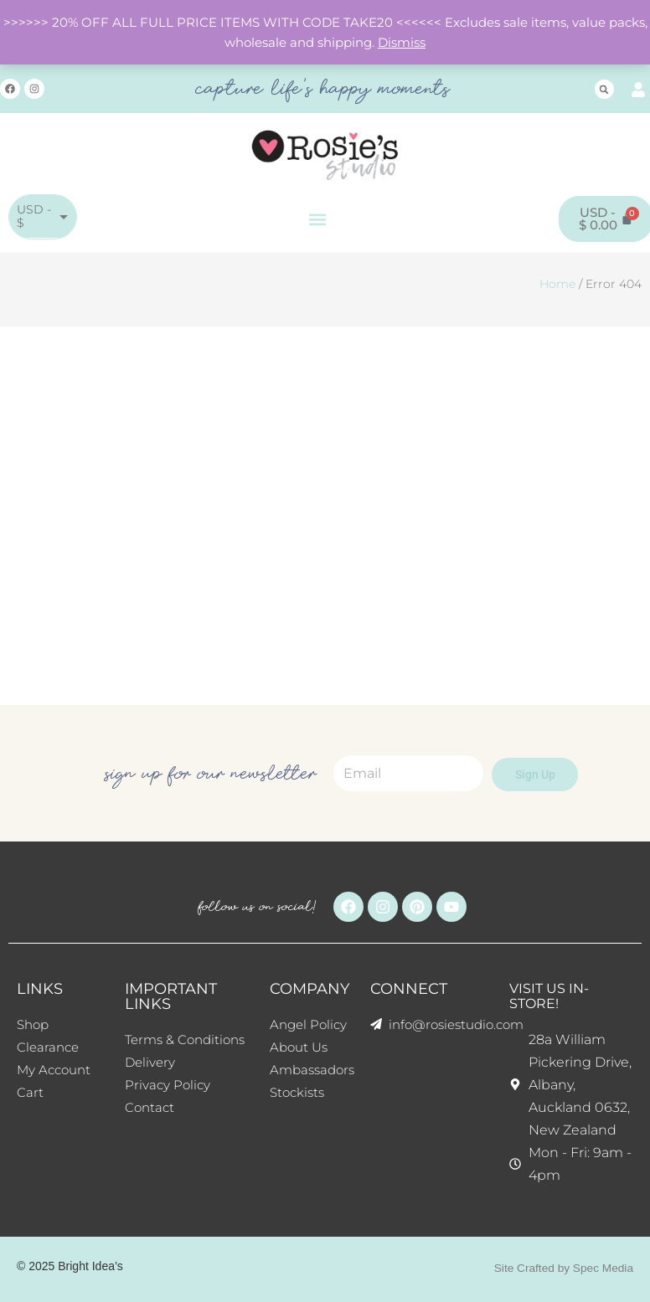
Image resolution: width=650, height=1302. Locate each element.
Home (557, 283)
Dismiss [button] (402, 42)
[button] (604, 89)
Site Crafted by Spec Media (562, 1267)
